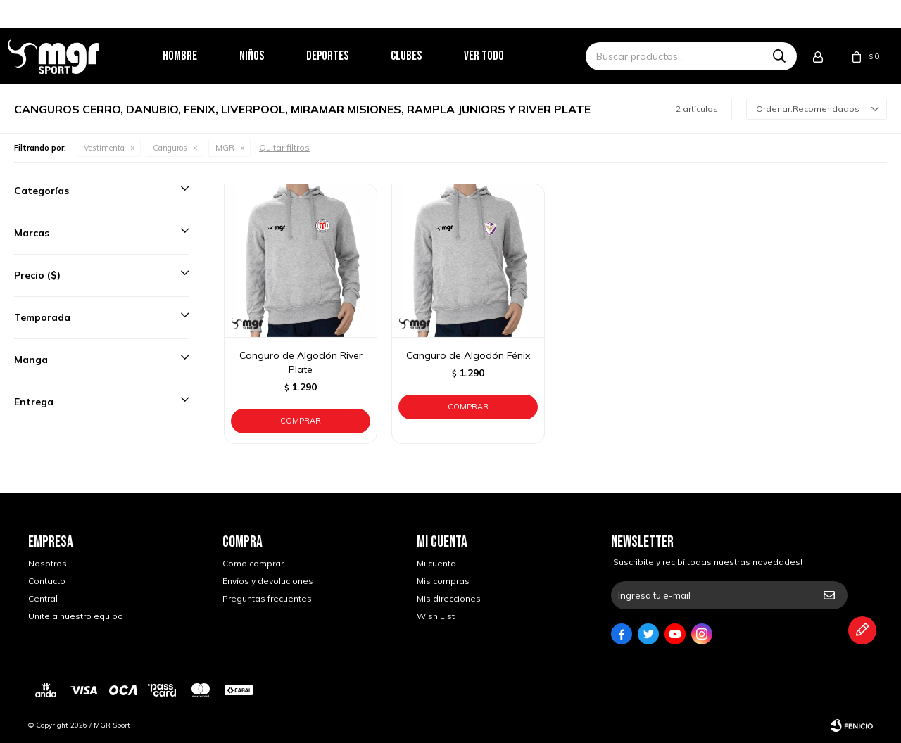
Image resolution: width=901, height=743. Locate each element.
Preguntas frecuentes (267, 598)
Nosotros (47, 563)
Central (43, 598)
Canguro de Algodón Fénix (468, 355)
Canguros (170, 148)
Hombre (199, 56)
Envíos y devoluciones (267, 581)
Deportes (347, 56)
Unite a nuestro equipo (75, 616)
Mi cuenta (436, 563)
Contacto (46, 581)
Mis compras (443, 581)
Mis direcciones (449, 598)
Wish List (436, 616)
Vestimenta (104, 148)
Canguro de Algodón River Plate (301, 362)
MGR (224, 148)
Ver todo (504, 56)
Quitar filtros (284, 147)
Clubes (425, 56)
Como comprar (253, 563)
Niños (271, 56)
